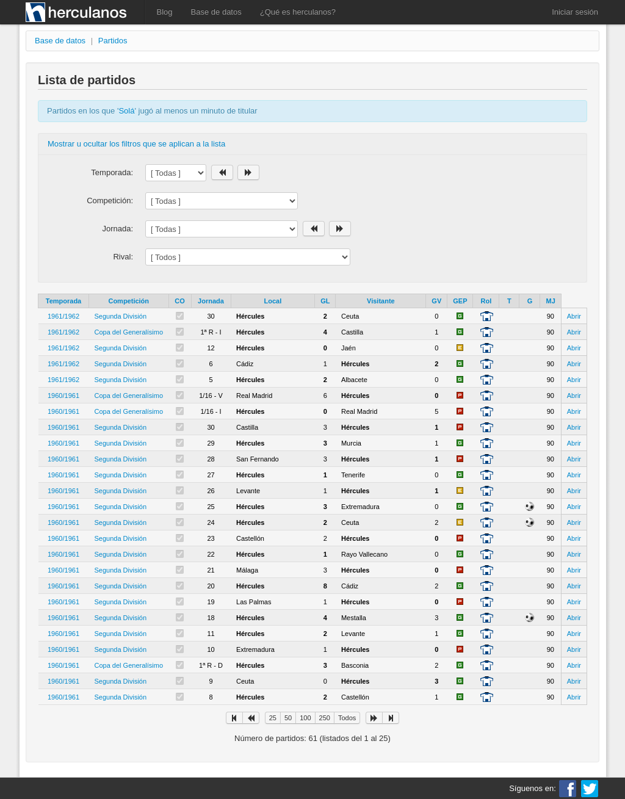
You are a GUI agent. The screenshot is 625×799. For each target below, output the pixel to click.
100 (305, 717)
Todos (347, 717)
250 (324, 717)
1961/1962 (63, 316)
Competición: (110, 200)
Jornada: (117, 228)
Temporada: (112, 172)
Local (272, 301)
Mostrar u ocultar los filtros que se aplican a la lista (136, 143)
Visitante (381, 301)
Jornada (211, 301)
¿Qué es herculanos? (298, 11)
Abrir (574, 316)
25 (272, 717)
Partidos (113, 40)
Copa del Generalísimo (129, 332)
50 (288, 717)
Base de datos (216, 11)
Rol (486, 301)
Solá (126, 110)
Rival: (123, 256)
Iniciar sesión (575, 11)
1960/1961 (63, 395)
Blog (165, 11)
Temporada (63, 301)
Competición (128, 301)
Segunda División (121, 316)
